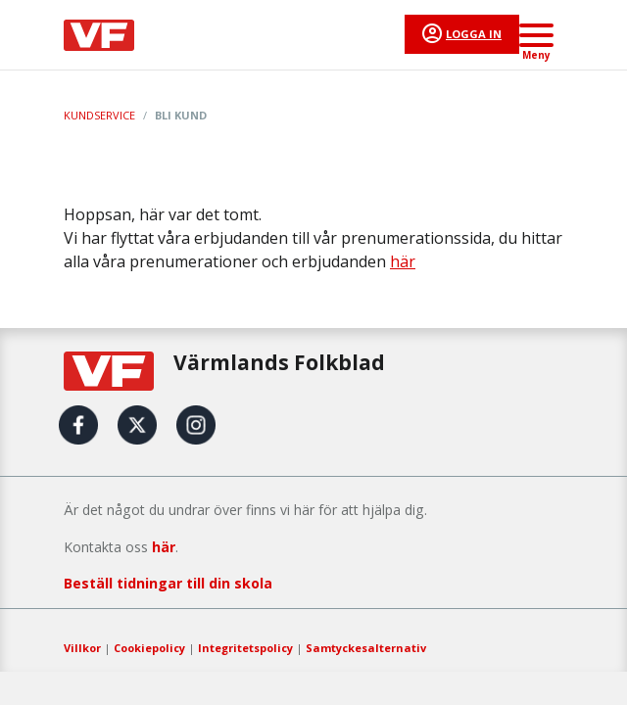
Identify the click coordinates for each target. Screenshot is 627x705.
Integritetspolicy (245, 647)
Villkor (82, 647)
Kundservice (99, 115)
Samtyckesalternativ (366, 647)
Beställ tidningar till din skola (168, 583)
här (402, 261)
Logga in (474, 33)
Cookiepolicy (149, 647)
